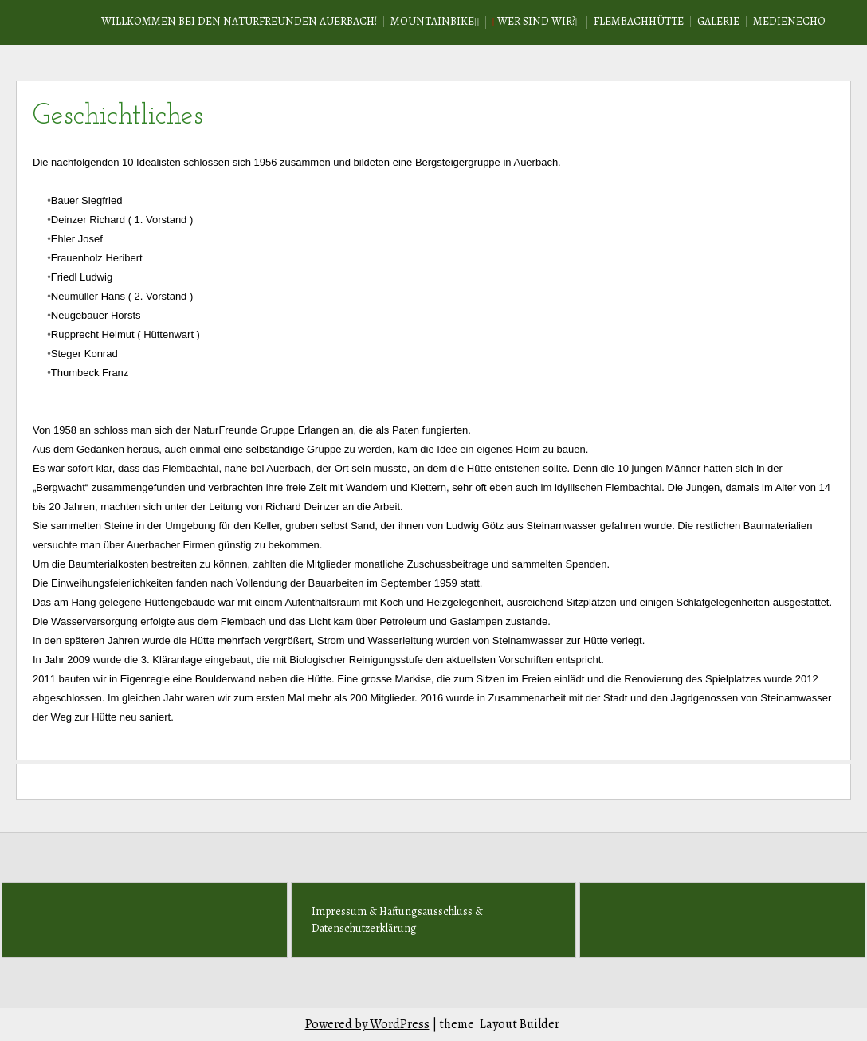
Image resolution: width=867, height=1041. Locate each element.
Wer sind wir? (536, 21)
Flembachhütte (639, 21)
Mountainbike (432, 21)
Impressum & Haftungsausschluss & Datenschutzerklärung (397, 920)
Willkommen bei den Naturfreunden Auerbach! (239, 21)
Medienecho (789, 21)
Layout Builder (519, 1024)
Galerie (718, 21)
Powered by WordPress (367, 1024)
